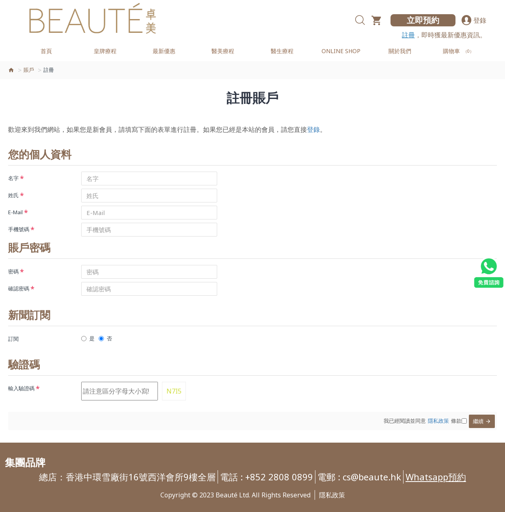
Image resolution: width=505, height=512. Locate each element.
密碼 (13, 271)
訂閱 (13, 338)
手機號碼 (18, 229)
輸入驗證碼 (21, 388)
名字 (13, 178)
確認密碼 (18, 288)
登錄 (313, 129)
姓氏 (13, 195)
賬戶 (29, 69)
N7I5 (173, 391)
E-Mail (15, 212)
